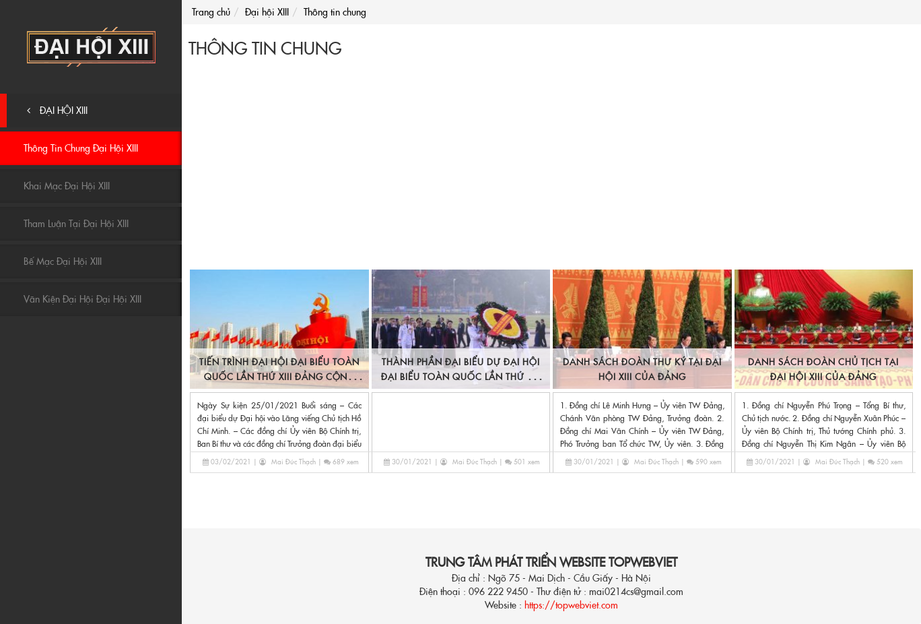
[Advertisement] (551, 167)
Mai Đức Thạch (293, 462)
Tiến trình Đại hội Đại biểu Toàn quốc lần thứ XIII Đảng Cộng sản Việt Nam (279, 377)
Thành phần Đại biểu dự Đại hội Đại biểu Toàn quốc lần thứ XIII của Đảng (461, 377)
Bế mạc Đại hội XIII (63, 261)
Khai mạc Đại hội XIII (67, 186)
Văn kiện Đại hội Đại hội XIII (82, 299)
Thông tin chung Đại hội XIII (81, 148)
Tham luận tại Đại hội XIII (76, 224)
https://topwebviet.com (571, 605)
